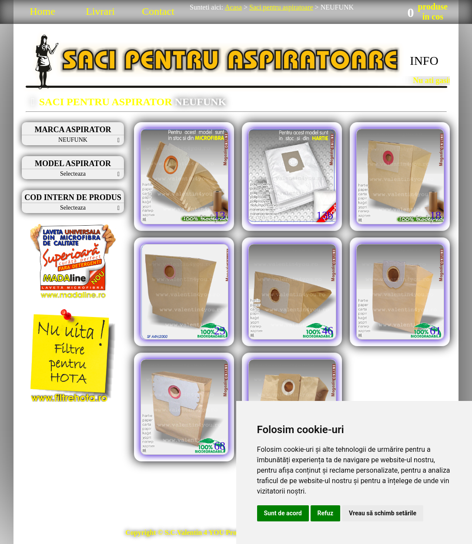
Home (42, 11)
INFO (424, 60)
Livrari (100, 11)
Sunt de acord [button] (283, 513)
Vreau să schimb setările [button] (382, 513)
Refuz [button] (326, 513)
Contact (158, 11)
